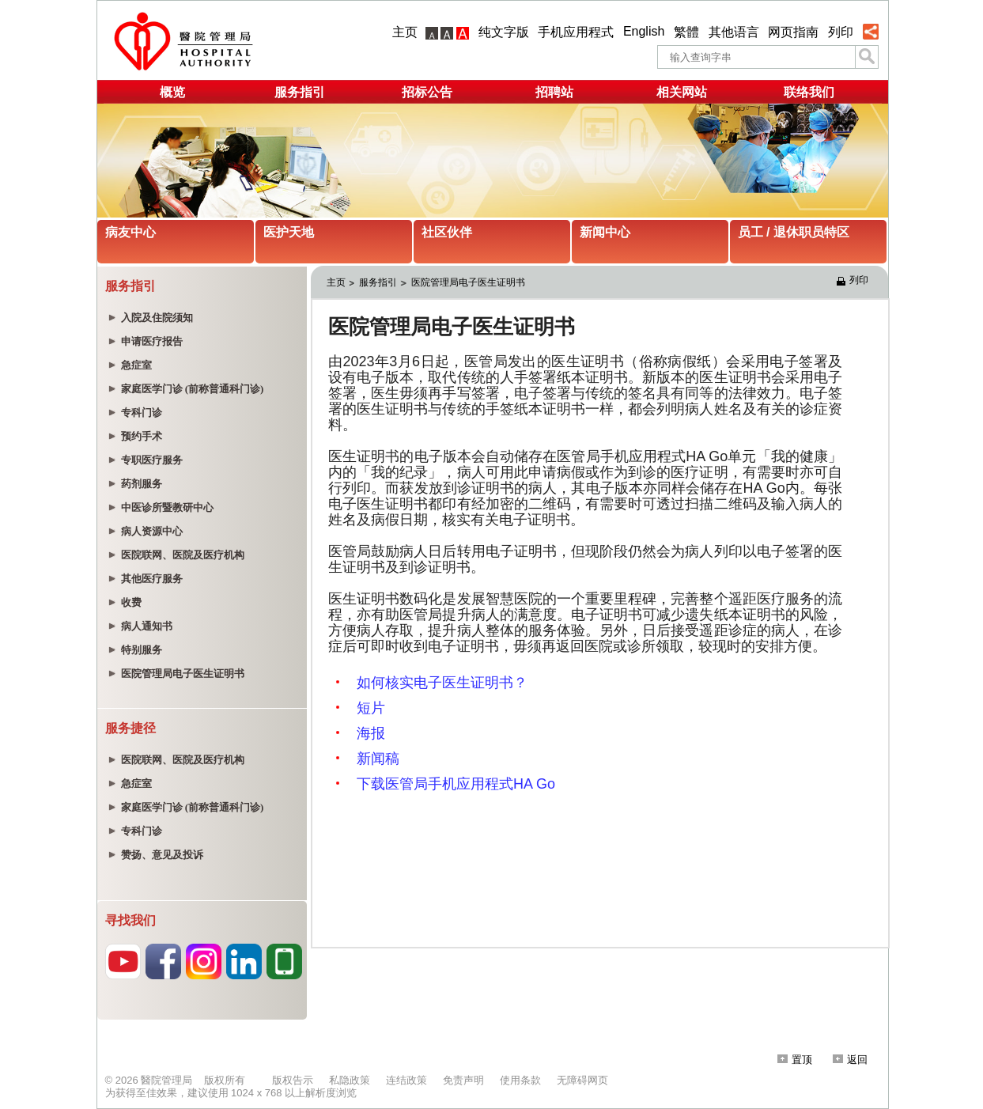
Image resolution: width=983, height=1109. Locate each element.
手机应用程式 (576, 32)
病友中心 (130, 232)
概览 (172, 92)
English (643, 31)
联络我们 (809, 92)
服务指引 (299, 92)
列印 (840, 32)
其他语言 (734, 32)
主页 (405, 32)
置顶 (794, 1059)
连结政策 (406, 1080)
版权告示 (292, 1080)
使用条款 (520, 1080)
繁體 (686, 32)
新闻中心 (605, 232)
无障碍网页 (582, 1080)
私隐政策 (349, 1080)
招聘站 (554, 92)
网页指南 (793, 32)
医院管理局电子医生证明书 (468, 282)
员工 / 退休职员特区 (793, 232)
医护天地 (288, 232)
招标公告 (427, 92)
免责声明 (463, 1080)
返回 (850, 1059)
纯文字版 (503, 32)
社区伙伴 (447, 232)
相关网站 (681, 92)
